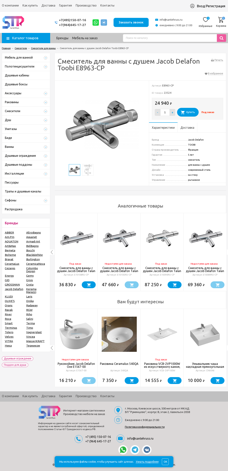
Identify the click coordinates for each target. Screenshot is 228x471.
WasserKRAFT (35, 341)
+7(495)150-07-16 (72, 20)
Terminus (11, 327)
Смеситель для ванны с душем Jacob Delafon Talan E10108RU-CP (76, 271)
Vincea (30, 336)
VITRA (9, 341)
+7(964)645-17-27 (72, 25)
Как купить (30, 5)
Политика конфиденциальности (145, 426)
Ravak (9, 309)
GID (7, 280)
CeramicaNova (35, 263)
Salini (29, 318)
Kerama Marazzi (31, 290)
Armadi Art (33, 241)
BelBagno (32, 245)
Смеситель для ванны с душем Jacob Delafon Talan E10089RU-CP (205, 271)
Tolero (9, 332)
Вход (201, 6)
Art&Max (10, 245)
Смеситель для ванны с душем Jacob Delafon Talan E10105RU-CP (119, 271)
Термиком (33, 345)
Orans (8, 305)
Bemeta (10, 250)
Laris (29, 296)
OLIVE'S (10, 301)
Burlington (33, 259)
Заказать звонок (131, 22)
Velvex (9, 336)
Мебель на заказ (85, 38)
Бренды (62, 38)
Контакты (107, 5)
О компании (10, 5)
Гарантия (65, 5)
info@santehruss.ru (171, 19)
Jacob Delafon (14, 289)
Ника (8, 345)
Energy (9, 275)
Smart (9, 323)
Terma (30, 323)
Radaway (32, 305)
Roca (8, 318)
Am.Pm (9, 237)
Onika (30, 301)
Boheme (10, 254)
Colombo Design (32, 270)
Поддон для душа (15, 364)
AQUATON (11, 241)
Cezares (10, 268)
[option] (76, 252)
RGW (29, 309)
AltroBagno (33, 232)
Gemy (30, 275)
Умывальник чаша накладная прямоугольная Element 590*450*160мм (205, 366)
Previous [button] (51, 252)
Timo (29, 327)
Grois (29, 280)
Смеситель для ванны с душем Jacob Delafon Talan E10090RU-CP (162, 271)
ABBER (9, 232)
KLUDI (9, 296)
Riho (29, 314)
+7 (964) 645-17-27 (98, 441)
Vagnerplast (34, 332)
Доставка (48, 5)
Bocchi (30, 250)
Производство (86, 5)
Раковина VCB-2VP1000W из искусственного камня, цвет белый (162, 366)
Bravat (9, 259)
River (8, 314)
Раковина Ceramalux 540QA (119, 363)
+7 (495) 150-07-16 (98, 436)
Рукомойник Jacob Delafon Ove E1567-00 (76, 365)
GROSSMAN (12, 284)
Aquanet (31, 237)
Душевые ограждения (17, 358)
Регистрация (215, 6)
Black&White (34, 254)
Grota (29, 284)
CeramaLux (12, 263)
